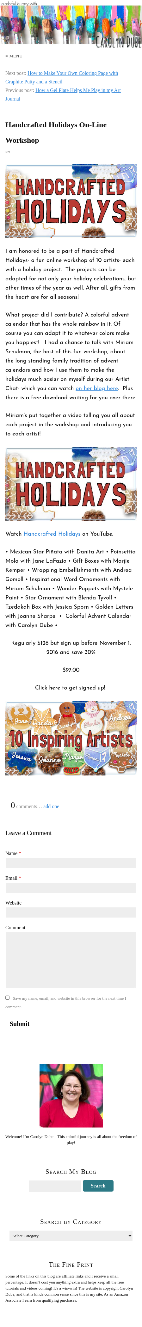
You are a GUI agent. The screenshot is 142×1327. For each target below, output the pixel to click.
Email (13, 878)
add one (51, 806)
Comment (15, 927)
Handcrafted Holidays (51, 534)
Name (13, 853)
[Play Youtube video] (71, 484)
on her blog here (97, 389)
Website (13, 902)
